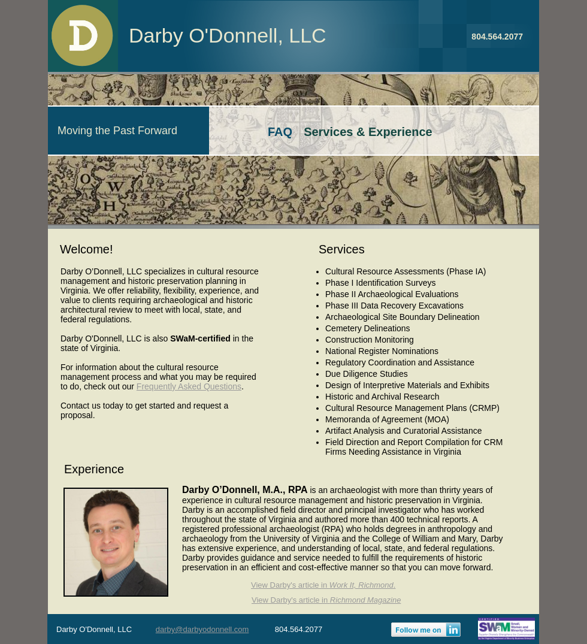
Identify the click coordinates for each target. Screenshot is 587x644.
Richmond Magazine (365, 599)
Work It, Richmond (361, 584)
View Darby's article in (290, 584)
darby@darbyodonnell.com (202, 629)
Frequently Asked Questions (189, 386)
